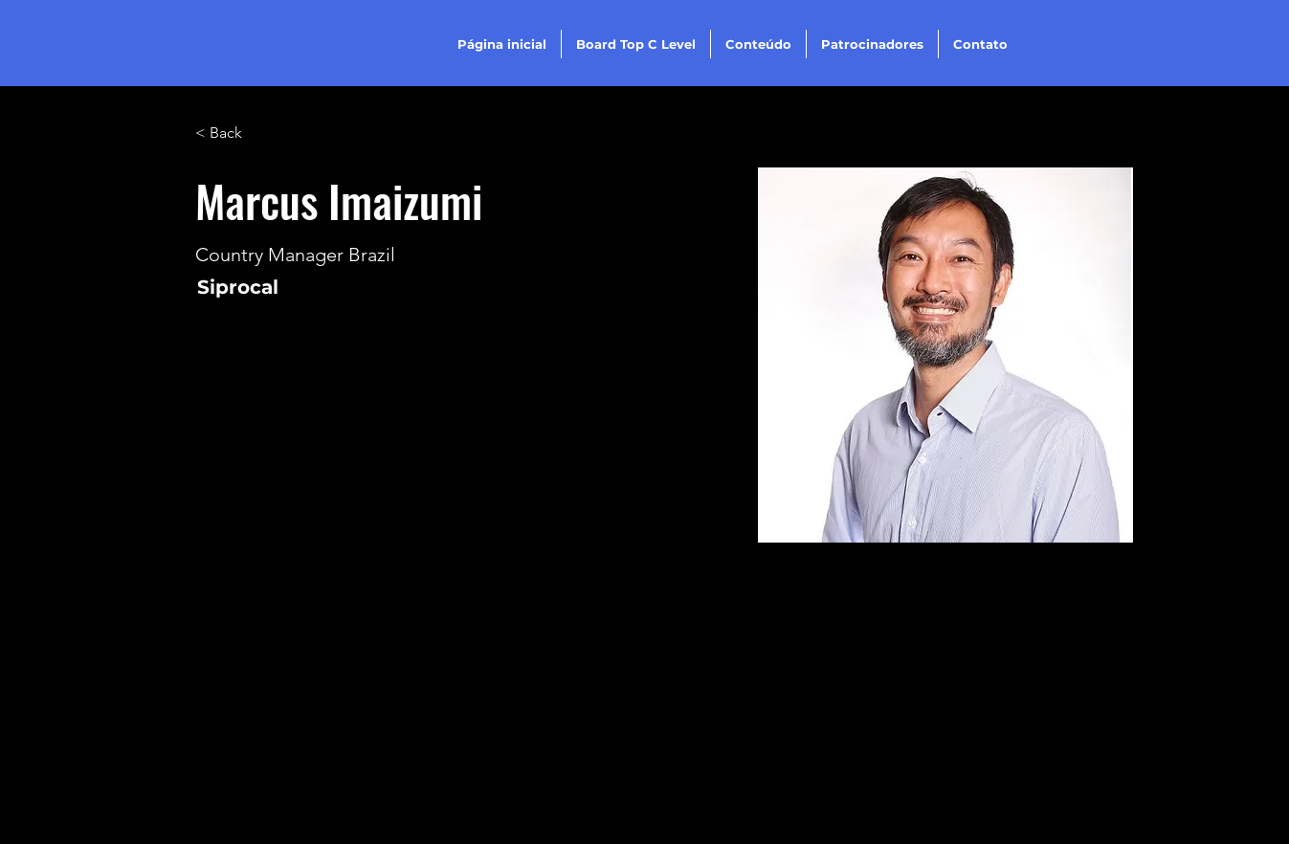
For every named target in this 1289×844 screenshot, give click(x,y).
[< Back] (233, 133)
